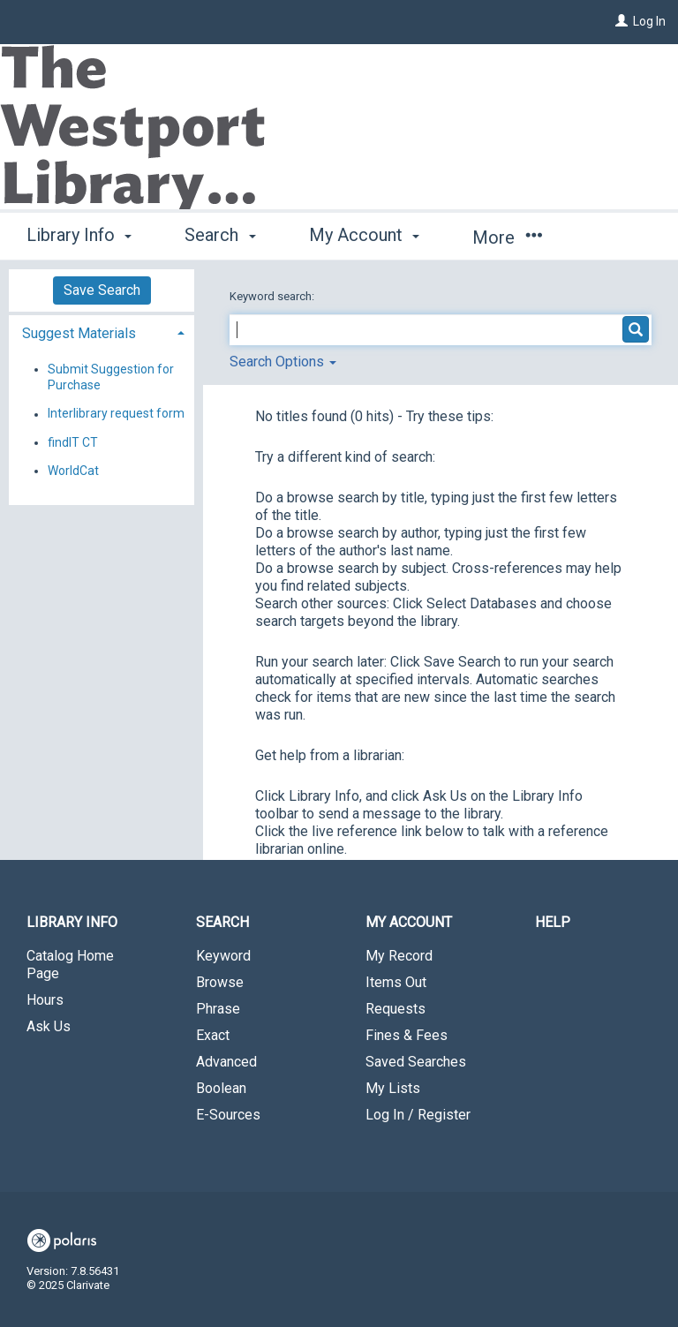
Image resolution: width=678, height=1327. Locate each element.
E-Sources (228, 1114)
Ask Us (48, 1026)
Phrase (218, 1008)
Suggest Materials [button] (79, 333)
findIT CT (73, 442)
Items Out (395, 982)
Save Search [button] (102, 290)
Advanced (226, 1061)
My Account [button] (364, 234)
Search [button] (220, 234)
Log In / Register (418, 1114)
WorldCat (73, 471)
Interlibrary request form (116, 414)
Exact (213, 1035)
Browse (220, 982)
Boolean (221, 1088)
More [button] (507, 237)
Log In (649, 21)
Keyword (223, 955)
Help (552, 922)
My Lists (392, 1088)
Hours (45, 999)
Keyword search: (273, 296)
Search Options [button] (283, 361)
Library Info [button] (79, 234)
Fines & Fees (406, 1035)
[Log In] (621, 21)
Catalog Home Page (70, 964)
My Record (399, 955)
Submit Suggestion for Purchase (111, 377)
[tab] (101, 331)
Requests (395, 1008)
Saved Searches (415, 1061)
